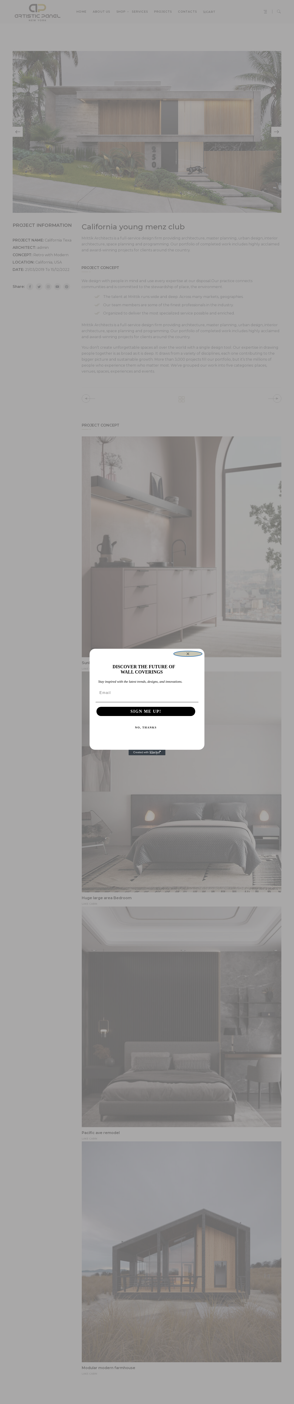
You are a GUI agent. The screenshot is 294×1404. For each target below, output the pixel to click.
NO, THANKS (146, 727)
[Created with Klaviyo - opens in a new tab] (147, 752)
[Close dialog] (188, 654)
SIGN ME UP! (145, 711)
